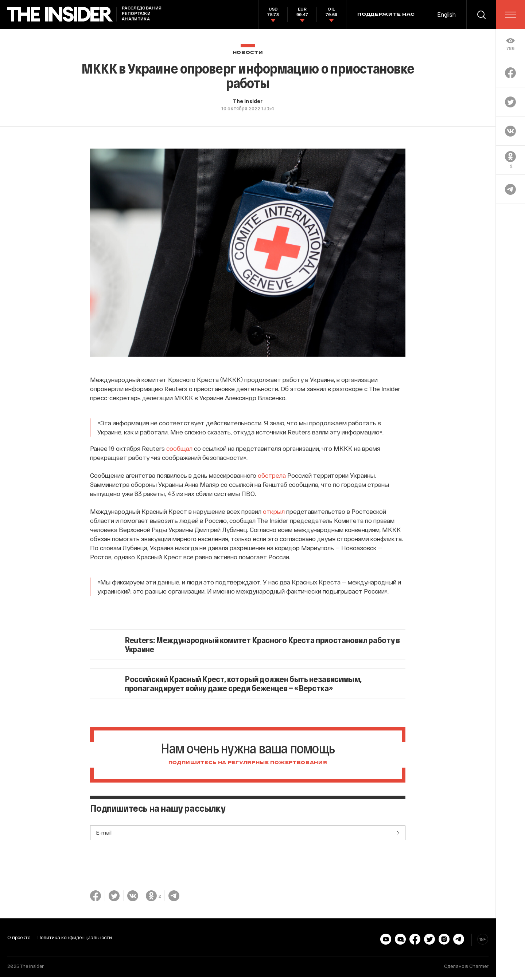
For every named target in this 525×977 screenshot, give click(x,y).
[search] (481, 14)
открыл (274, 511)
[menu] (510, 15)
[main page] (60, 14)
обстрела (272, 475)
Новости (248, 53)
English (446, 14)
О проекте (18, 937)
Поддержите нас (386, 14)
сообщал (179, 448)
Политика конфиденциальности (75, 937)
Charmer (479, 966)
